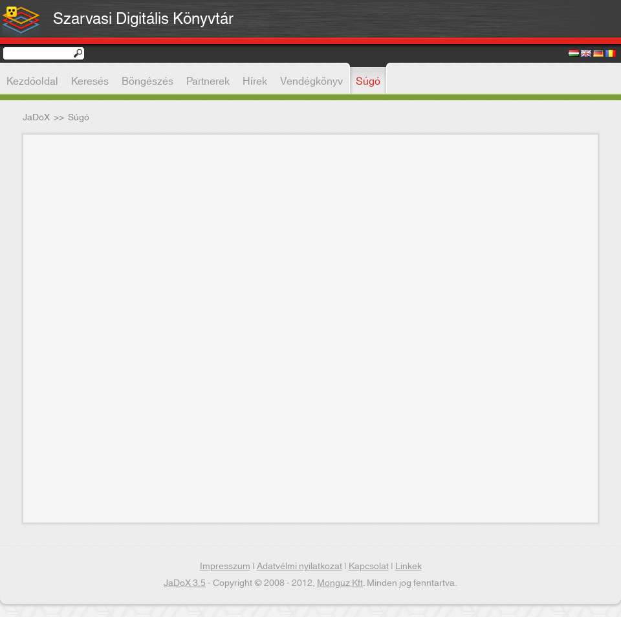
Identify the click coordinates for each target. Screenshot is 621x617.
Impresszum (225, 566)
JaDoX (36, 117)
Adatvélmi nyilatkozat (299, 566)
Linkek (408, 566)
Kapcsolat (369, 566)
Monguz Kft (340, 583)
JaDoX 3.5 (185, 583)
